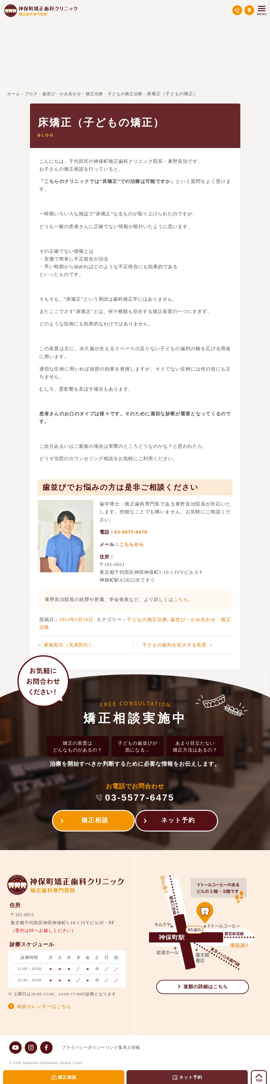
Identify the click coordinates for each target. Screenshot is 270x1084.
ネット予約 (181, 822)
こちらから (131, 544)
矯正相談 (92, 822)
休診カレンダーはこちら (44, 1006)
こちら (181, 599)
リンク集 (120, 1047)
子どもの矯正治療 (147, 619)
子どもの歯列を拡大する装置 (175, 644)
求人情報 (143, 1047)
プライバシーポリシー (83, 1047)
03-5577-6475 (131, 532)
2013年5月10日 (76, 619)
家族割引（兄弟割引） (68, 644)
